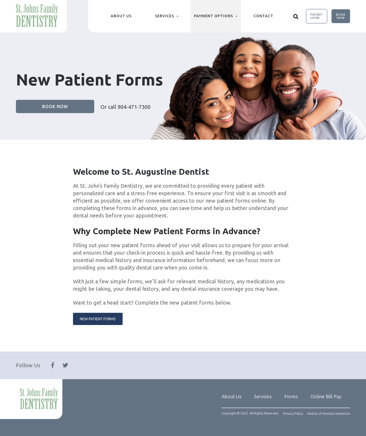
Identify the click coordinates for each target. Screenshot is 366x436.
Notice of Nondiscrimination (328, 413)
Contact (263, 16)
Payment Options (213, 16)
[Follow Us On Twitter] (65, 365)
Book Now (341, 16)
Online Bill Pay (326, 396)
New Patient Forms (98, 319)
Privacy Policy (293, 413)
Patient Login (317, 16)
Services (164, 16)
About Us (121, 16)
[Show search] (296, 16)
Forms (291, 396)
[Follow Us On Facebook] (52, 365)
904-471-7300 (134, 107)
